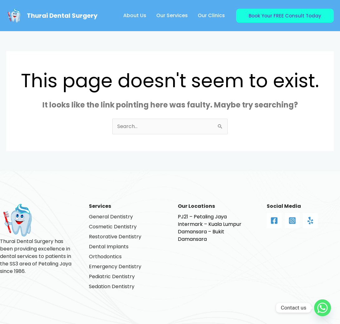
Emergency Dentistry (115, 266)
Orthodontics (105, 256)
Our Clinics (211, 15)
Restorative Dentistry (115, 236)
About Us (134, 15)
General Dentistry (111, 216)
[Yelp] (310, 220)
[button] (285, 16)
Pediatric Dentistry (112, 276)
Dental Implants (109, 246)
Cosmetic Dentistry (113, 226)
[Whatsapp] (322, 307)
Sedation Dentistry (111, 286)
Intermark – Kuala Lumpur (209, 224)
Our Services (172, 15)
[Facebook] (274, 220)
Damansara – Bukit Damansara (201, 235)
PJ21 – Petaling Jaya (202, 216)
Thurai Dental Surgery (62, 15)
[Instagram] (292, 220)
